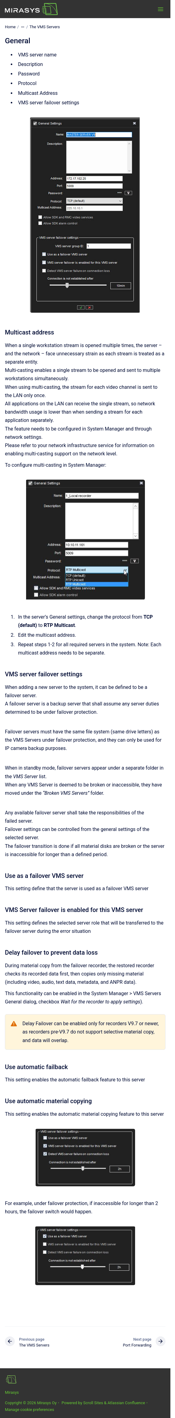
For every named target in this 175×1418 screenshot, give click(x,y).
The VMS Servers (44, 27)
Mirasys (12, 1392)
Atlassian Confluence (126, 1403)
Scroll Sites (93, 1403)
